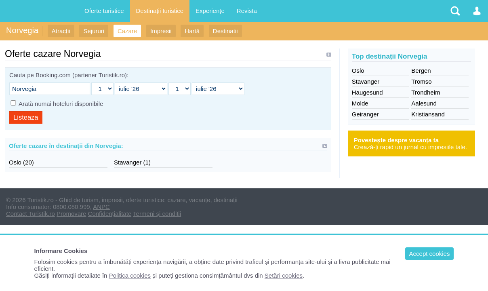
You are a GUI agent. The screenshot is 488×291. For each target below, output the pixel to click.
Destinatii (225, 30)
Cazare (127, 30)
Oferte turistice (104, 10)
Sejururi (93, 30)
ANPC (101, 206)
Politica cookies (130, 275)
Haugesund (367, 92)
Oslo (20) (21, 162)
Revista (247, 10)
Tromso (421, 81)
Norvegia (22, 30)
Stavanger (365, 81)
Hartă (192, 30)
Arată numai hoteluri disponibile (61, 103)
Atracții (61, 30)
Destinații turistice (160, 10)
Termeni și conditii (157, 213)
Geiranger (365, 114)
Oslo (358, 70)
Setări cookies (284, 275)
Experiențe (210, 10)
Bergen (421, 70)
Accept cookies (429, 253)
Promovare (71, 213)
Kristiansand (428, 114)
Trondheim (425, 92)
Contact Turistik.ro (30, 213)
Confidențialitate (110, 213)
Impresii (161, 30)
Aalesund (424, 103)
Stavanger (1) (132, 162)
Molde (360, 103)
